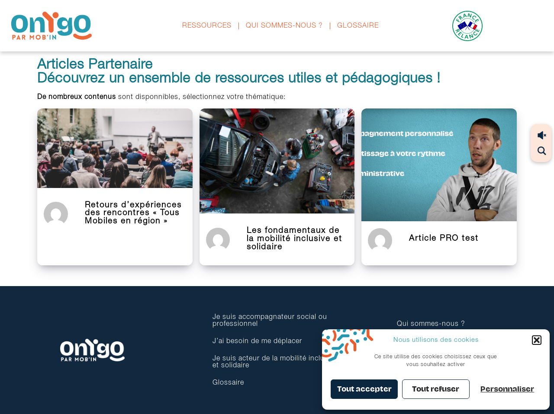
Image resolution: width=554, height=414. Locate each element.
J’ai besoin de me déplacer (257, 341)
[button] (536, 340)
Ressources (207, 26)
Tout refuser (435, 389)
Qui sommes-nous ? (284, 26)
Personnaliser (507, 389)
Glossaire (358, 26)
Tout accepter (364, 389)
